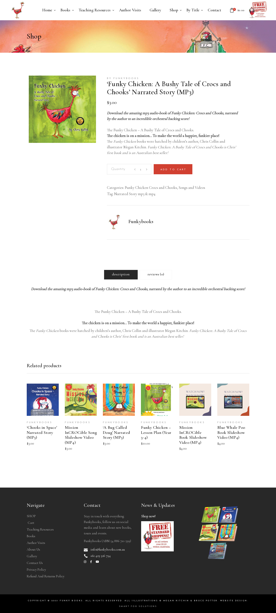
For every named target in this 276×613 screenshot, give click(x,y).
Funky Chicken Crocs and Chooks (151, 187)
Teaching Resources (40, 529)
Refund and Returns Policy (45, 576)
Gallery (32, 556)
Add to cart (173, 169)
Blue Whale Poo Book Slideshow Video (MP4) (231, 432)
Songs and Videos (192, 187)
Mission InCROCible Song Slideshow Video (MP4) (81, 435)
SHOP (31, 516)
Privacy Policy (36, 569)
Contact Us (35, 563)
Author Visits (36, 543)
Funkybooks (140, 221)
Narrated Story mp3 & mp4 (134, 193)
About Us (33, 549)
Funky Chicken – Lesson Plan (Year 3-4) (156, 432)
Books (31, 536)
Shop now (148, 516)
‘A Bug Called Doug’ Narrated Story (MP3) (116, 432)
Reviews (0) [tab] (156, 274)
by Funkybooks (123, 78)
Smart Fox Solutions (138, 606)
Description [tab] (121, 274)
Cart (31, 523)
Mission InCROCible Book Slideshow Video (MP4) (193, 435)
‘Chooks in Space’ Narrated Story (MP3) (42, 432)
